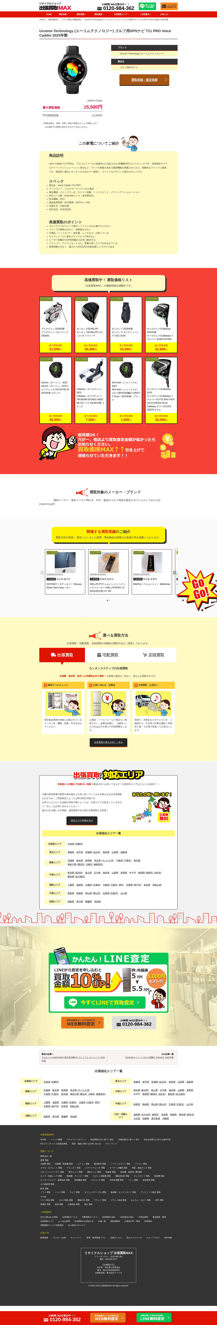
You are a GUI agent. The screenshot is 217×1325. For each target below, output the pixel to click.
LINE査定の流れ (127, 1236)
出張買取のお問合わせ (84, 1240)
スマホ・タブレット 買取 (51, 1187)
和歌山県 (157, 885)
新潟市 (79, 873)
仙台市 (96, 852)
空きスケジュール (134, 1257)
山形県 (115, 852)
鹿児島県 (155, 1137)
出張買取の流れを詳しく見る (108, 742)
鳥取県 (71, 893)
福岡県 (137, 1134)
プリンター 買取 (74, 1187)
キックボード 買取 (142, 1195)
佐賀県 (164, 1134)
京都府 (88, 885)
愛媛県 (88, 901)
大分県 (137, 1137)
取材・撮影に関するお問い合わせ (86, 1163)
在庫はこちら (116, 1257)
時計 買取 (88, 1223)
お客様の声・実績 (132, 1240)
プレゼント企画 (59, 1257)
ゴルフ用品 (46, 299)
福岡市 (155, 1134)
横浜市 (81, 864)
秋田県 (106, 852)
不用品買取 (143, 1236)
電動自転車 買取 (122, 1195)
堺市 (121, 885)
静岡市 (149, 873)
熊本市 (190, 1134)
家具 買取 (44, 1208)
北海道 (71, 844)
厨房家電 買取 (149, 1199)
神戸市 (137, 885)
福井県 (106, 873)
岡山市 (96, 893)
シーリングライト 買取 (121, 1183)
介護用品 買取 (74, 1223)
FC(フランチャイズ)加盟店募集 (53, 1163)
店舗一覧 (102, 1240)
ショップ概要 (56, 1159)
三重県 (71, 885)
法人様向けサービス (76, 1244)
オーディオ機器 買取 (118, 1187)
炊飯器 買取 (111, 1191)
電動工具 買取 (83, 1219)
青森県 (71, 852)
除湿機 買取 (159, 1195)
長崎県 (173, 1134)
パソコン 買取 (141, 1183)
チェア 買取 (75, 1211)
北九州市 (146, 1134)
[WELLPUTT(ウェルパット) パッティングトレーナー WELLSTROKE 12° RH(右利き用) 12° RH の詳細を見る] (108, 562)
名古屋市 (80, 876)
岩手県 (79, 852)
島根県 (79, 893)
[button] (174, 572)
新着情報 (44, 1257)
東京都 (137, 860)
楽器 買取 (59, 1223)
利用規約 (148, 1240)
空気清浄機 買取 (116, 1199)
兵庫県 (129, 885)
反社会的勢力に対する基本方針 (157, 1159)
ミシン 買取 (133, 1199)
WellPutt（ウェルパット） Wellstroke (151, 584)
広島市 (114, 893)
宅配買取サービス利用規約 (52, 1244)
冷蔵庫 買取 (45, 1183)
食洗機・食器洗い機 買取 (131, 1191)
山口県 (123, 893)
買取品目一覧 (46, 1175)
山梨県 (115, 873)
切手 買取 (159, 1219)
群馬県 (88, 860)
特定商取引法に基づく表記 (102, 1159)
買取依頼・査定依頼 (144, 79)
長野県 (124, 873)
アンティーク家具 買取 (151, 1211)
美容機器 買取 (80, 1199)
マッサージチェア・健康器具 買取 (55, 1199)
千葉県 (119, 860)
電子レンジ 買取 (76, 1191)
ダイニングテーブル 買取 (95, 1211)
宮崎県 (145, 1137)
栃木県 (79, 860)
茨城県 (71, 860)
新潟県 (71, 873)
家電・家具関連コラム (96, 1257)
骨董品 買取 (45, 1223)
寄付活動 (168, 1257)
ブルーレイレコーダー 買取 (52, 1191)
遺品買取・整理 (159, 1236)
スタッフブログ (153, 1257)
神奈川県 (72, 864)
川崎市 (89, 864)
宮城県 (88, 852)
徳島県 (71, 901)
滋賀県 (79, 885)
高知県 (97, 901)
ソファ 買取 (45, 1211)
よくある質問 (64, 1240)
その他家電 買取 (47, 1203)
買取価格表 (53, 19)
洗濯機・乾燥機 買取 (64, 1183)
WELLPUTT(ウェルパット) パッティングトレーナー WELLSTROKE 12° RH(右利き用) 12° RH (108, 587)
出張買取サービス (70, 1236)
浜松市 (157, 873)
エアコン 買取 (83, 1183)
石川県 (97, 873)
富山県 (88, 873)
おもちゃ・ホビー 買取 (141, 1219)
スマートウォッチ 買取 (95, 1187)
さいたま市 (107, 860)
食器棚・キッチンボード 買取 (123, 1211)
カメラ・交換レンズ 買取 (51, 1195)
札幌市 (79, 844)
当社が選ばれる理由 (49, 1236)
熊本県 (182, 1134)
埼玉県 (97, 860)
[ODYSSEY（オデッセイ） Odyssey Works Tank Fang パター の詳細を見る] (65, 562)
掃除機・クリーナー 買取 (77, 1195)
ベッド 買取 (60, 1211)
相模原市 (98, 864)
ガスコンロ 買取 (98, 1199)
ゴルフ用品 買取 (66, 1219)
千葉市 (127, 860)
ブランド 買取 (100, 1219)
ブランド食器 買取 (119, 1219)
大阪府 (106, 885)
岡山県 (88, 893)
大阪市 (114, 885)
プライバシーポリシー (76, 1159)
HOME (49, 14)
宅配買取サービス (90, 1236)
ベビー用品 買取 (47, 1219)
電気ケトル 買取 (94, 1191)
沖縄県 (165, 1137)
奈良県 (147, 885)
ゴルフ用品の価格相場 (71, 19)
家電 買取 (44, 1179)
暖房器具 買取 (100, 1183)
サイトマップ (111, 1163)
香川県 (79, 901)
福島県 (124, 852)
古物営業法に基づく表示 (128, 1159)
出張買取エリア (47, 1240)
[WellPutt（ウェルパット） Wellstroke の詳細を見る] (151, 562)
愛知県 (71, 876)
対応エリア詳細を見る (82, 820)
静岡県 (141, 873)
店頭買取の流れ (109, 1236)
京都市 (96, 885)
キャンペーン (76, 1257)
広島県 (106, 893)
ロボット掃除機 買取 (102, 1195)
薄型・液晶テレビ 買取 (142, 1187)
